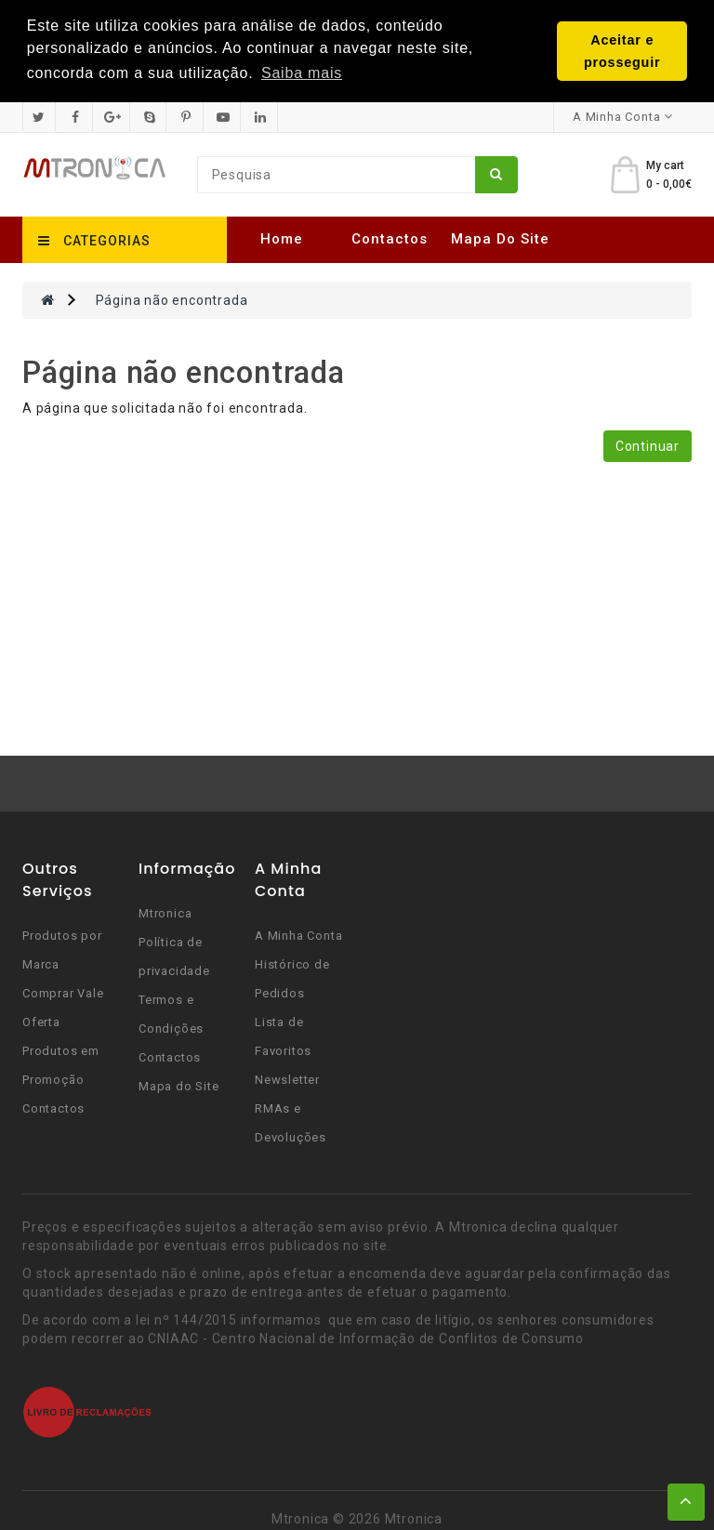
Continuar (647, 445)
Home (281, 238)
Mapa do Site (500, 238)
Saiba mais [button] (301, 73)
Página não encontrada (172, 299)
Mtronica (165, 912)
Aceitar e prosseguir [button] (622, 51)
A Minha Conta (298, 935)
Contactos (389, 238)
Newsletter (287, 1079)
